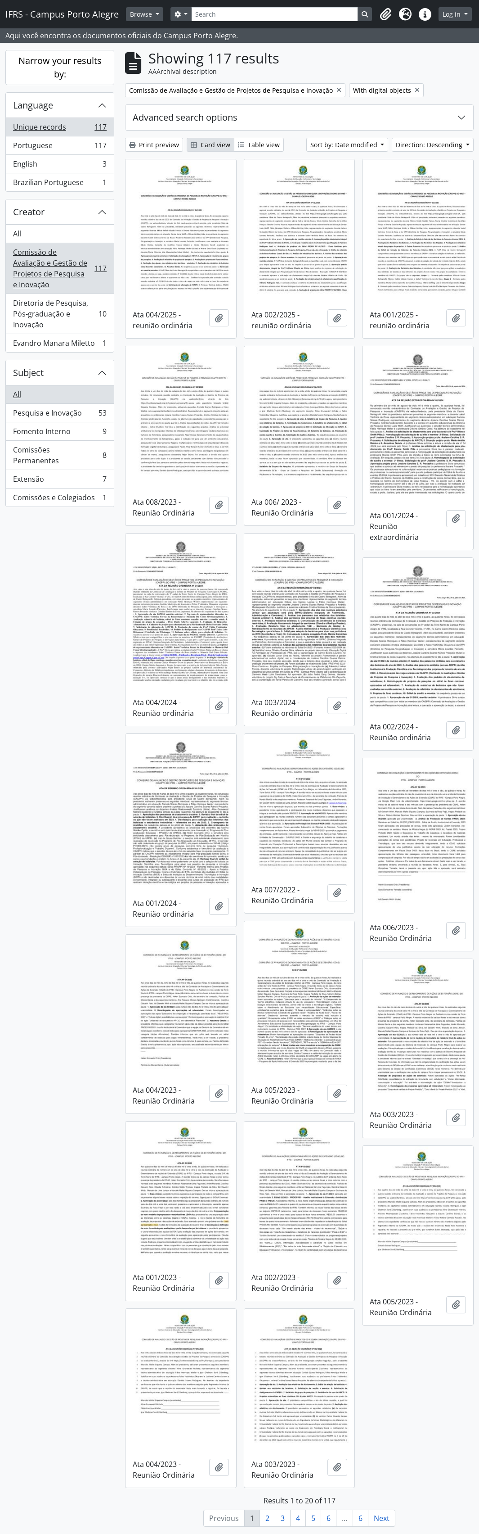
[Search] (274, 14)
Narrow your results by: (60, 67)
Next (381, 1518)
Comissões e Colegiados (60, 499)
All (17, 234)
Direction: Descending (430, 144)
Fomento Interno (60, 433)
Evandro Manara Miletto (60, 345)
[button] (385, 14)
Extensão (60, 481)
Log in (452, 14)
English (60, 165)
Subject (28, 373)
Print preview (154, 144)
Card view (210, 144)
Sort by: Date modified (344, 144)
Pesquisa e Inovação (60, 414)
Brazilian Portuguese (60, 184)
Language (33, 105)
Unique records (60, 129)
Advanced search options (185, 117)
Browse (142, 14)
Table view (259, 144)
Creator (29, 212)
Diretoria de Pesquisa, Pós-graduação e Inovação (60, 314)
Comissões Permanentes (60, 455)
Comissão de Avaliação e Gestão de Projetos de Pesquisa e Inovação (60, 268)
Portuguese (60, 147)
